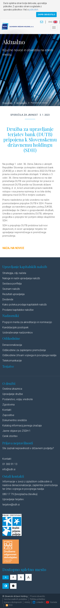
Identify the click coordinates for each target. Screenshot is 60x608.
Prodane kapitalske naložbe (18, 309)
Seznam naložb (11, 288)
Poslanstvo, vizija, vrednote (17, 399)
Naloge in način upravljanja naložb (21, 278)
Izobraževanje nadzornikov (17, 332)
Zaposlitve (8, 415)
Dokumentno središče (14, 420)
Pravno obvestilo (37, 596)
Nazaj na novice (13, 248)
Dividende (7, 299)
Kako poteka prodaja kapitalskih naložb (24, 304)
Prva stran (8, 103)
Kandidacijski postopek (15, 327)
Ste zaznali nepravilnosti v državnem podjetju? (28, 448)
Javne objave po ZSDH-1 (16, 430)
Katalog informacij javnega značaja (22, 425)
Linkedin (38, 602)
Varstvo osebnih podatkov (15, 599)
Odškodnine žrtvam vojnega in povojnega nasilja (29, 355)
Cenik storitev (10, 436)
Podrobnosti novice (39, 103)
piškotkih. (34, 9)
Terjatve (8, 366)
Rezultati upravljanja (13, 294)
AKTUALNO (22, 103)
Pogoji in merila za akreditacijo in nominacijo (27, 322)
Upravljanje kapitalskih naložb (24, 266)
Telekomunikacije (12, 360)
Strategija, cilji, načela (14, 273)
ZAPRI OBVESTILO (46, 14)
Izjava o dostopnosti (13, 602)
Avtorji (27, 602)
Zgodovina (8, 404)
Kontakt (6, 409)
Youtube (51, 602)
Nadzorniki (10, 315)
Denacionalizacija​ (12, 344)
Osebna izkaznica (12, 388)
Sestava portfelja (12, 283)
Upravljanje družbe (12, 394)
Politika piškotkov (37, 599)
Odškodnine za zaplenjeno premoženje (24, 350)
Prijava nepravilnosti (17, 443)
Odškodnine (11, 338)
